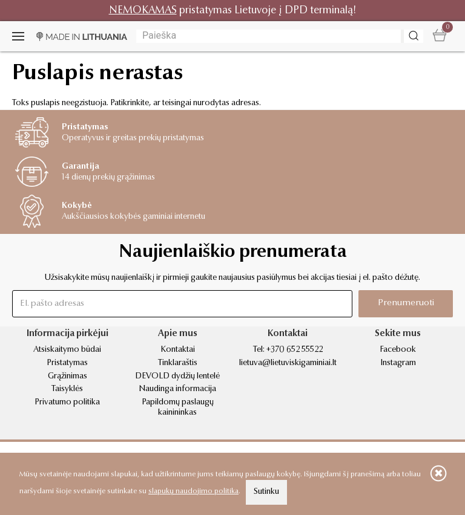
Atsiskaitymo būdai (67, 350)
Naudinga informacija (177, 389)
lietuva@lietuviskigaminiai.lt (288, 363)
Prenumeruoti (406, 303)
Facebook (398, 350)
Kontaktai (177, 350)
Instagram (398, 363)
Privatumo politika (67, 402)
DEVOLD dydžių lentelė (177, 376)
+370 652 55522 (294, 350)
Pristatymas (67, 363)
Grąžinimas (67, 376)
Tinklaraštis (177, 363)
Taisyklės (67, 389)
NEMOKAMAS (143, 10)
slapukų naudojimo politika (193, 491)
